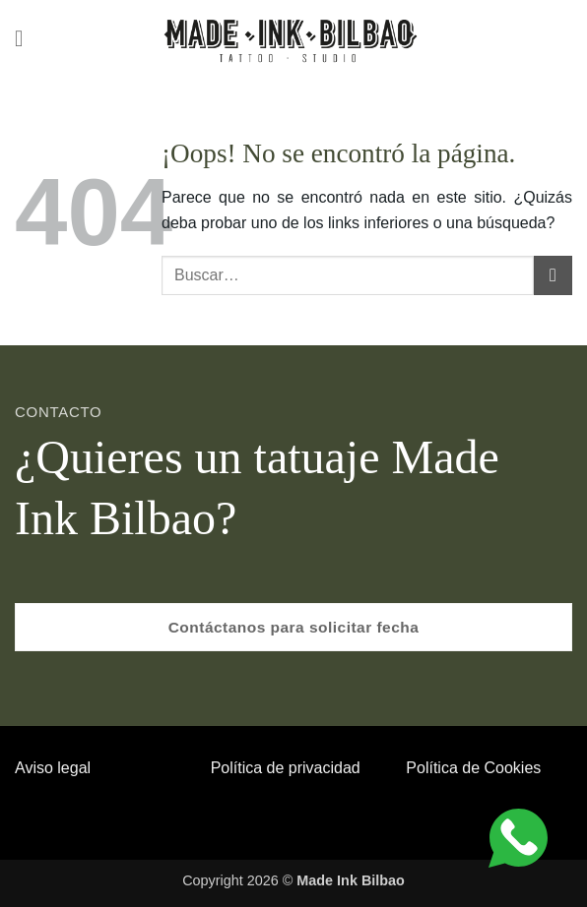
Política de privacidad (285, 767)
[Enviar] (553, 275)
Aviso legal (53, 767)
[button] (26, 39)
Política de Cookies (473, 767)
